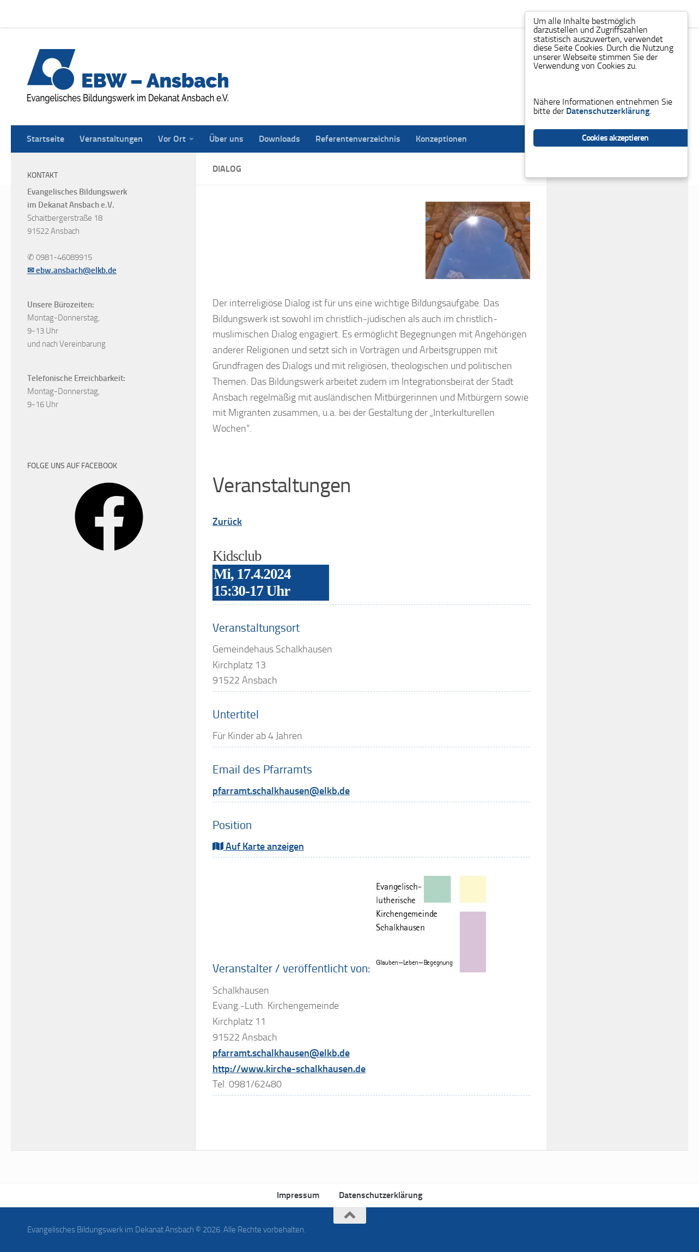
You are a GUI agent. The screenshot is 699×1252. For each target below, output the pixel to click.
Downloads (271, 13)
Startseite (37, 13)
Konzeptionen (433, 13)
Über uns (218, 13)
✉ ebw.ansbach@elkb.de (72, 270)
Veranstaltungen (103, 13)
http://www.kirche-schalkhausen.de (289, 1069)
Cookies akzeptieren (615, 141)
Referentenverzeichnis (349, 13)
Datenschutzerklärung (380, 1195)
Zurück (227, 522)
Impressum (298, 1195)
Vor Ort (164, 13)
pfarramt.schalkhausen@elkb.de (281, 791)
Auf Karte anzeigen (258, 846)
